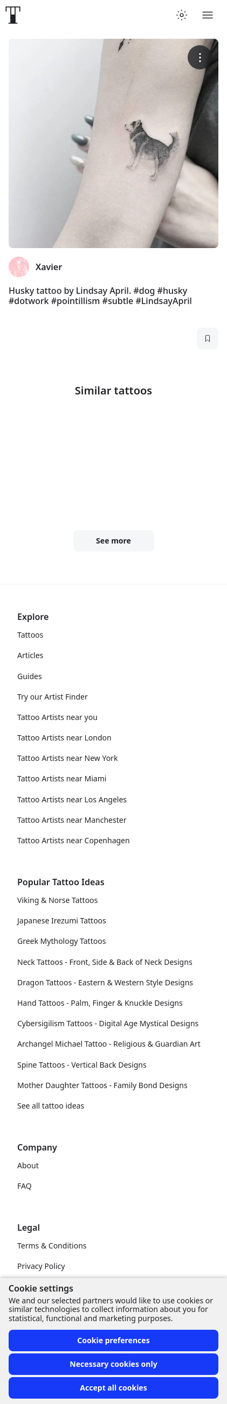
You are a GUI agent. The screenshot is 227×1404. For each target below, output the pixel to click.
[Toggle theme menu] (181, 15)
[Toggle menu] (207, 15)
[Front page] (13, 15)
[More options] (200, 57)
